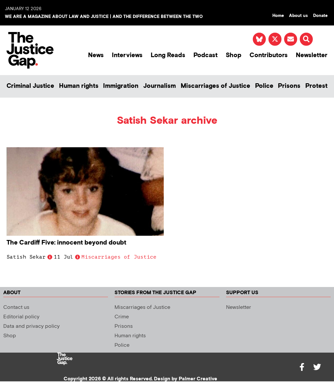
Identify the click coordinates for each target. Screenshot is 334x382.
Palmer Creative (198, 379)
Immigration (120, 86)
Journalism (159, 86)
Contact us (16, 307)
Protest (316, 86)
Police (264, 86)
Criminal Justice (30, 86)
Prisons (289, 86)
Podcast (205, 55)
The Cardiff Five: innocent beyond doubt (66, 243)
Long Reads (168, 55)
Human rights (79, 86)
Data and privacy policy (31, 326)
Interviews (127, 55)
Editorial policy (21, 316)
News (96, 55)
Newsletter (311, 55)
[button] (306, 39)
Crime (121, 316)
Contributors (269, 55)
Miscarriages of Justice (215, 86)
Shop (233, 55)
